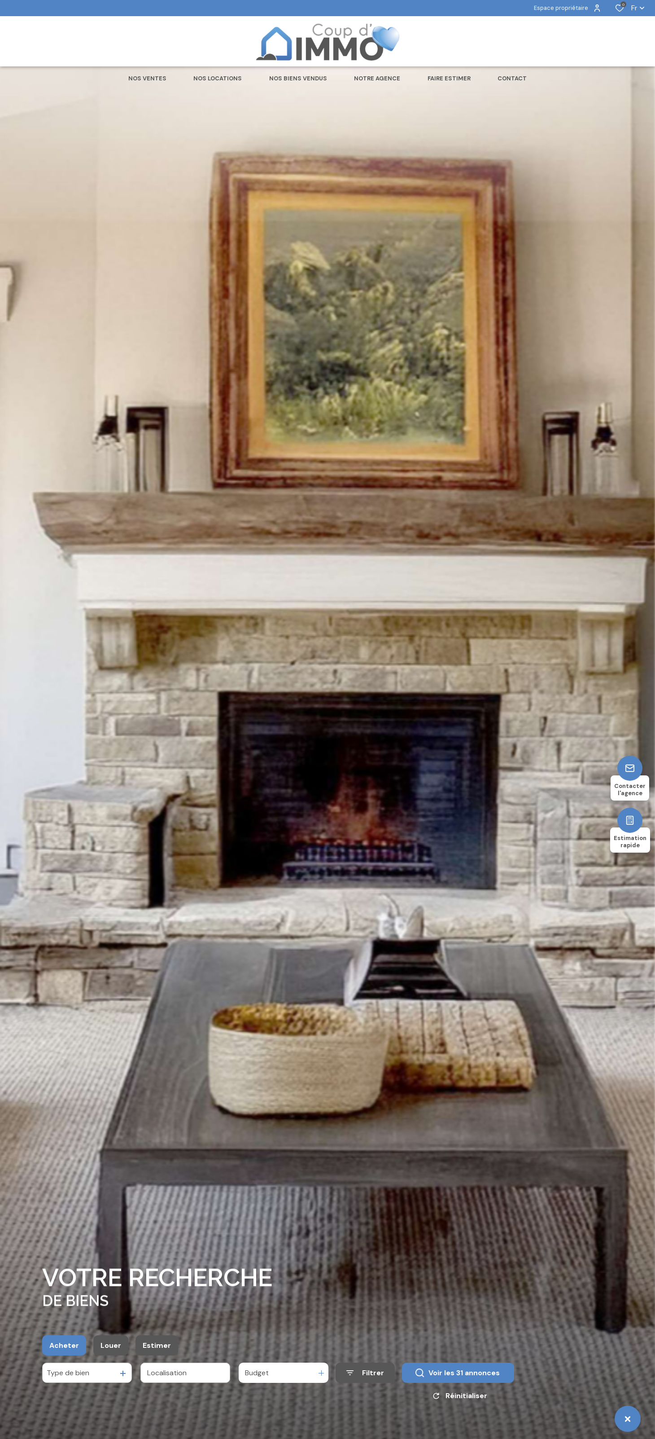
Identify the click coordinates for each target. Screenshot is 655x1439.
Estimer (157, 1352)
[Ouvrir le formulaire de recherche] (365, 1379)
